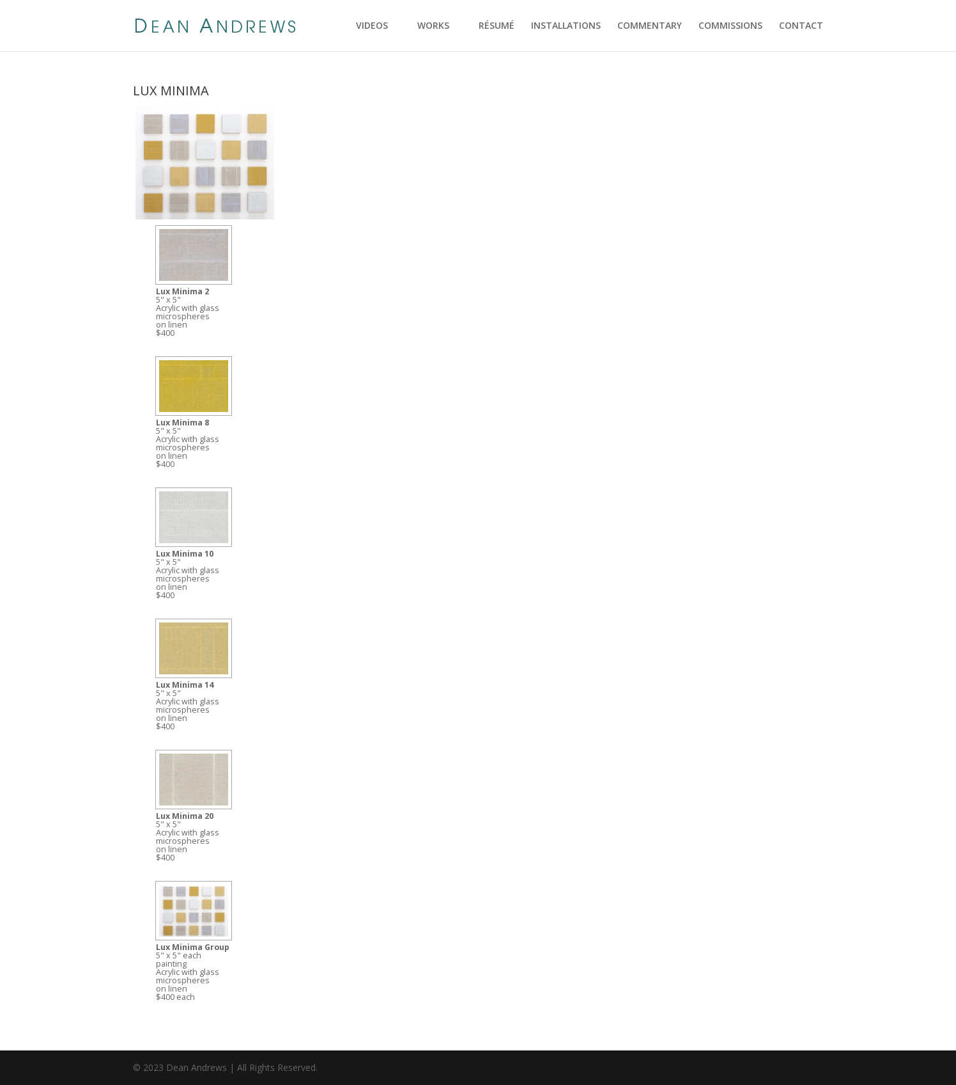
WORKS (433, 26)
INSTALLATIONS (566, 26)
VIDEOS (372, 26)
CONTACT (801, 26)
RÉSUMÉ (496, 26)
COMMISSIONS (730, 26)
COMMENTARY (649, 26)
